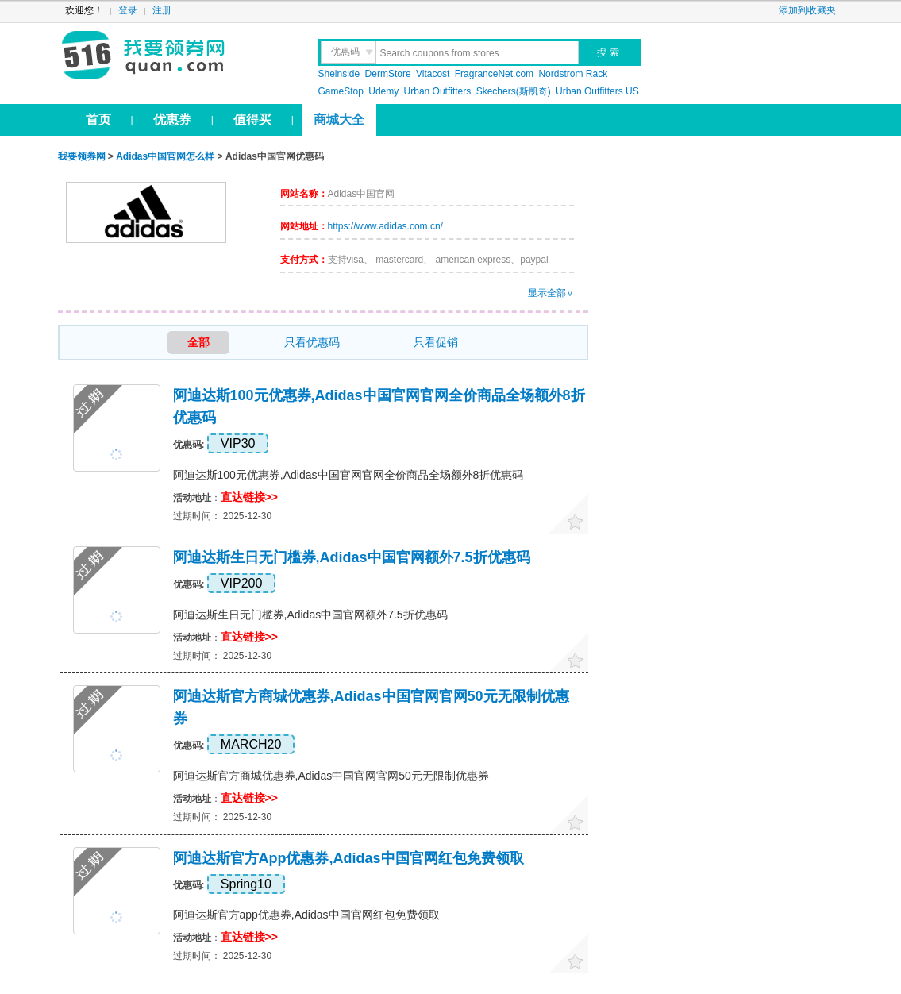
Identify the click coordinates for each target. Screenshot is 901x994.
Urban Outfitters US (597, 91)
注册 (161, 10)
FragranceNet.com (494, 73)
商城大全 (339, 119)
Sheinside (339, 73)
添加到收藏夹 (807, 10)
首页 (98, 119)
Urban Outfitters (438, 91)
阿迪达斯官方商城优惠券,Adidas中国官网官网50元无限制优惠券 (331, 775)
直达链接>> (249, 497)
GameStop (341, 91)
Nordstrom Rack (572, 73)
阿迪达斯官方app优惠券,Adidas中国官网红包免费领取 (348, 858)
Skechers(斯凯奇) (513, 91)
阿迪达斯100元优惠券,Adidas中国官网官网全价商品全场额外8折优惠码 (348, 474)
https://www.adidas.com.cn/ (385, 226)
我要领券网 (178, 55)
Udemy (383, 91)
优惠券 (172, 119)
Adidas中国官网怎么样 (165, 156)
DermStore (388, 73)
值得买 (252, 119)
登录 (127, 10)
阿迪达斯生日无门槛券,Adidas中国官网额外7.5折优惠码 (351, 557)
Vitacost (432, 73)
